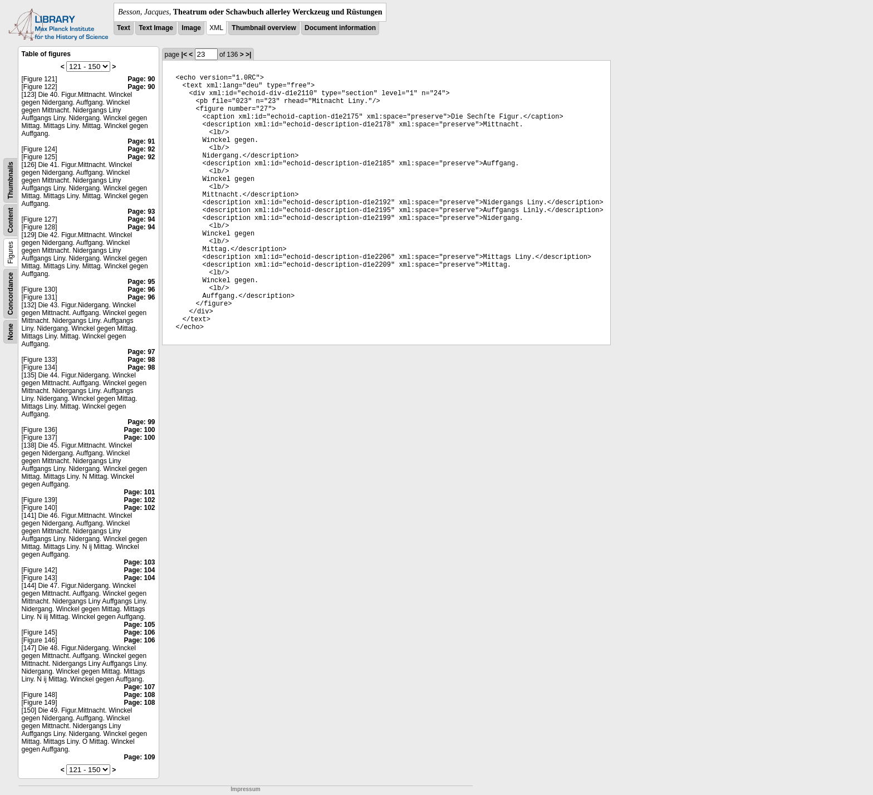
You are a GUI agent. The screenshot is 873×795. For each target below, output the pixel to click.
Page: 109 (139, 757)
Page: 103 (139, 562)
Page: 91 (141, 141)
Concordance (10, 293)
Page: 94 (141, 219)
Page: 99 (141, 422)
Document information (340, 28)
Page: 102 (139, 500)
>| (248, 54)
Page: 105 (139, 625)
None (10, 331)
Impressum (245, 789)
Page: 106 (139, 632)
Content (10, 220)
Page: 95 (141, 282)
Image (191, 28)
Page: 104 (139, 570)
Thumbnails (10, 180)
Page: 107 (139, 687)
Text (123, 28)
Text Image (156, 28)
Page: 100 (139, 430)
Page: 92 (141, 149)
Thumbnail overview (264, 28)
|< (184, 54)
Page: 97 (141, 352)
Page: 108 (139, 695)
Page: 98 (141, 360)
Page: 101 (139, 492)
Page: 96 (141, 289)
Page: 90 (141, 79)
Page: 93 (141, 211)
